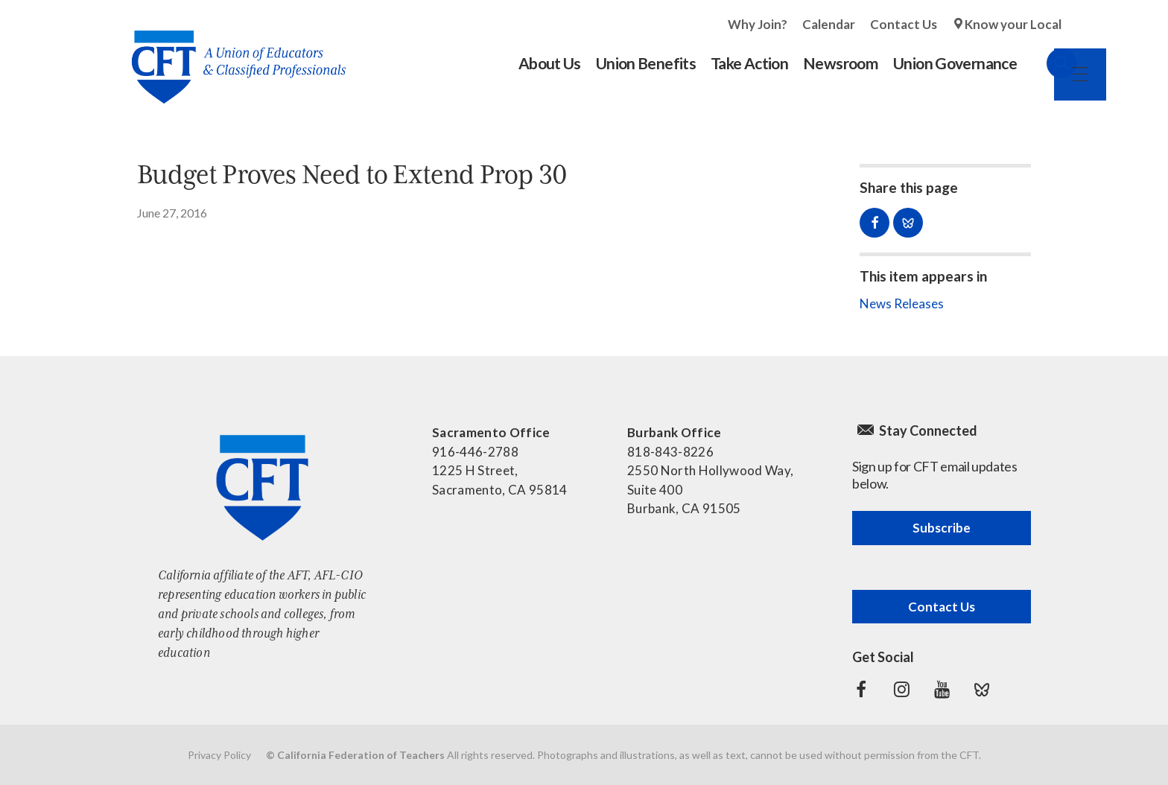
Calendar (828, 24)
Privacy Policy (219, 755)
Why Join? (757, 24)
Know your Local (1013, 24)
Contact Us (903, 24)
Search (1046, 63)
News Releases (902, 303)
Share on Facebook (874, 223)
